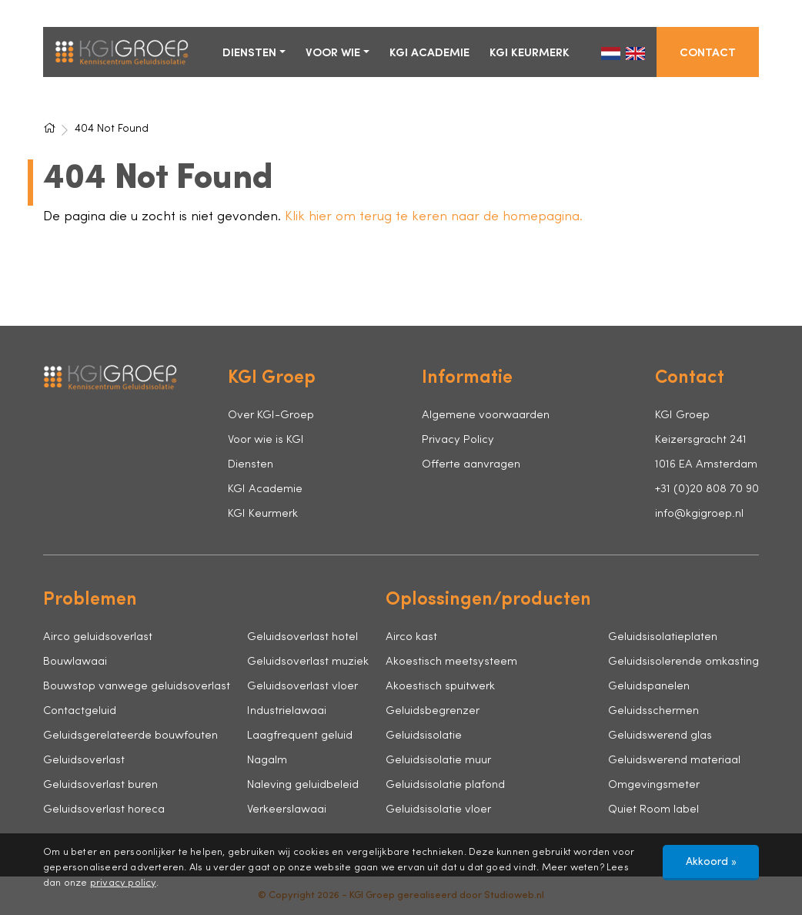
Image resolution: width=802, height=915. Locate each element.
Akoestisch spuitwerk (440, 686)
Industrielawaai (286, 711)
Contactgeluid (79, 711)
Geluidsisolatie (424, 736)
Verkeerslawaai (286, 810)
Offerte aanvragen (471, 465)
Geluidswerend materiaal (674, 760)
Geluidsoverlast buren (100, 785)
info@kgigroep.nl (699, 514)
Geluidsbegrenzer (433, 711)
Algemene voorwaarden (486, 415)
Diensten (249, 53)
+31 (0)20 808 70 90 (707, 489)
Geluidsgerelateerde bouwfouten (130, 736)
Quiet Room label (653, 810)
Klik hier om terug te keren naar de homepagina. (434, 216)
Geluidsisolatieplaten (662, 637)
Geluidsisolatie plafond (445, 785)
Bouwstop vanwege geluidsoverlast (136, 686)
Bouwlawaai (75, 662)
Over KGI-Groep (271, 415)
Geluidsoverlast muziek (308, 662)
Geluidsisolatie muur (438, 760)
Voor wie (333, 53)
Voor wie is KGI (266, 440)
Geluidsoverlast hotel (302, 637)
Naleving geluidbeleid (303, 785)
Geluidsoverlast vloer (302, 686)
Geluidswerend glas (660, 736)
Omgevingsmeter (654, 785)
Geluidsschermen (653, 711)
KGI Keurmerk (530, 53)
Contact (708, 53)
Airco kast (411, 637)
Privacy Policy (458, 440)
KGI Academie (429, 53)
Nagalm (267, 760)
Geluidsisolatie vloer (438, 810)
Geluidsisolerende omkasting (683, 662)
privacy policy (123, 883)
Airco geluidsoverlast (97, 637)
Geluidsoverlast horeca (104, 810)
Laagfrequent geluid (300, 736)
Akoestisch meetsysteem (451, 662)
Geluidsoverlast (84, 760)
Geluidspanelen (649, 686)
